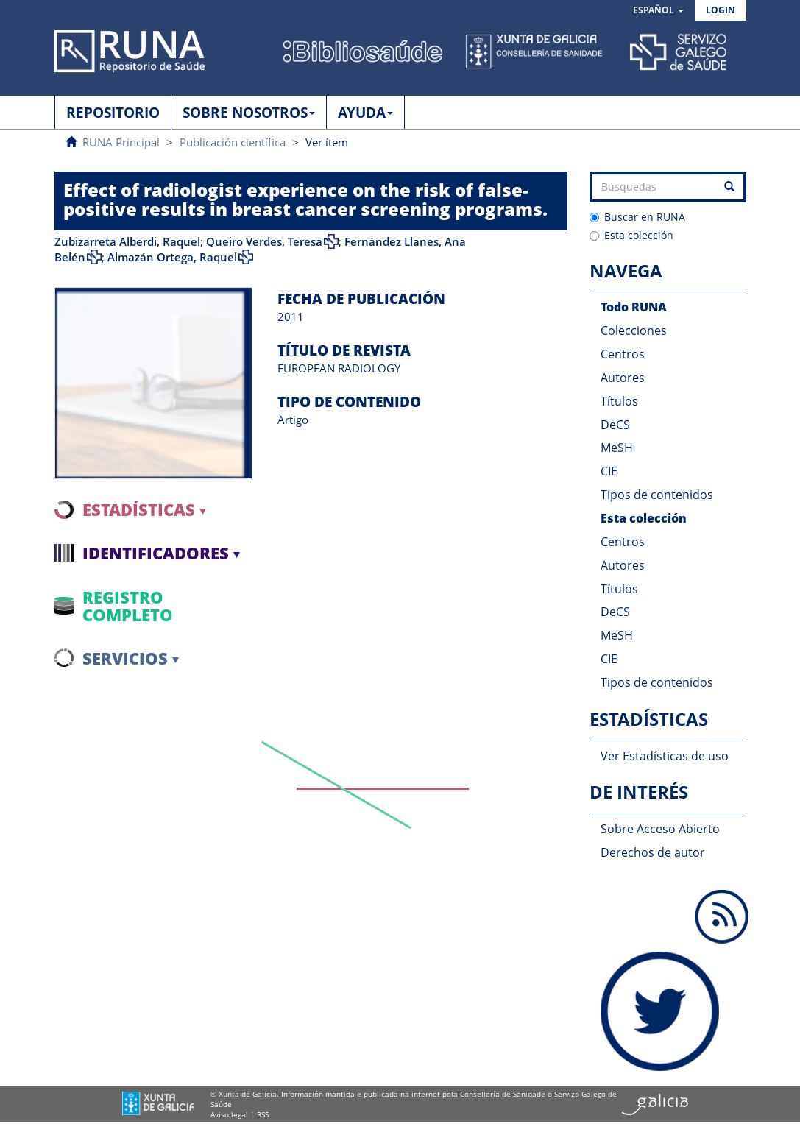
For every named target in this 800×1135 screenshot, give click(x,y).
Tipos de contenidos (657, 495)
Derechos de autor (653, 852)
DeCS (615, 425)
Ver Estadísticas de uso (665, 756)
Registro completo (127, 606)
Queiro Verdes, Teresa (264, 241)
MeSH (617, 447)
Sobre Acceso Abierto (660, 829)
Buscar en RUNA (637, 217)
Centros (623, 354)
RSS (263, 1114)
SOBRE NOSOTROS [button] (249, 112)
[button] (658, 10)
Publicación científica (233, 142)
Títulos (619, 401)
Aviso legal (229, 1114)
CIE (609, 471)
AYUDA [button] (365, 112)
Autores (623, 378)
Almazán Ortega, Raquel (172, 257)
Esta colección (631, 235)
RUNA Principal (121, 142)
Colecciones (634, 330)
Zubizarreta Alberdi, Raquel (127, 241)
